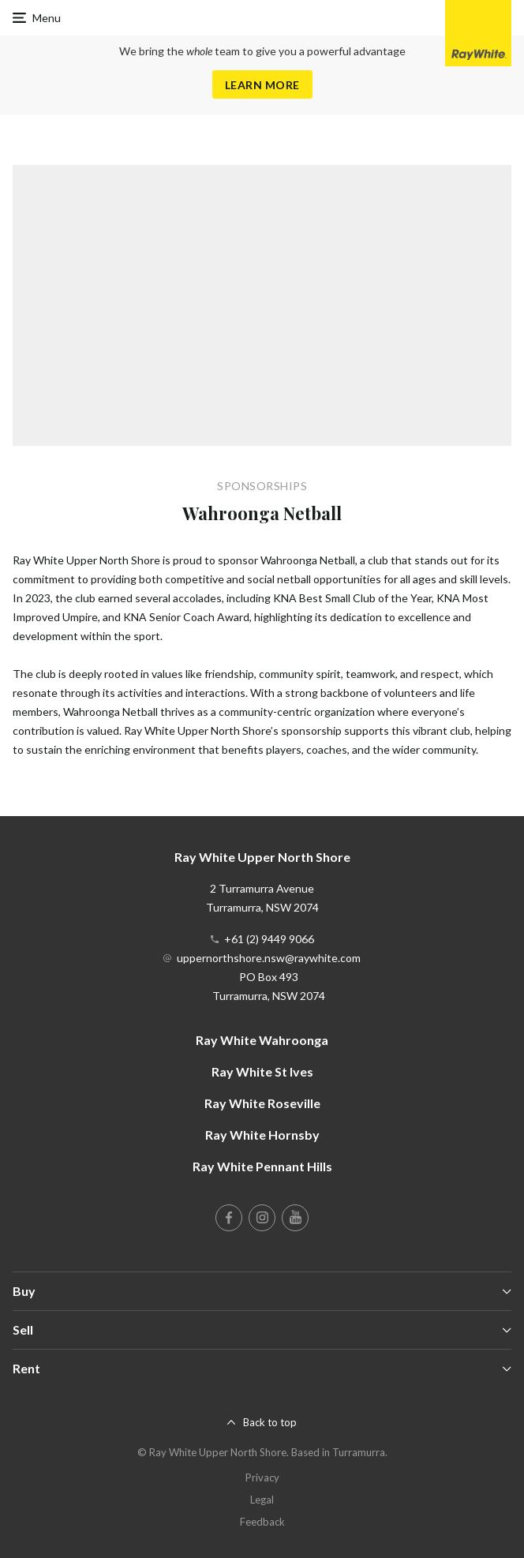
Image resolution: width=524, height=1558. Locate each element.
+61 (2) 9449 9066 (269, 939)
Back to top (270, 1422)
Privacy (262, 1477)
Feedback (262, 1521)
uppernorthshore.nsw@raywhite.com (269, 957)
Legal (262, 1499)
